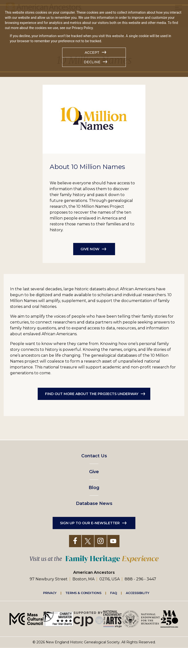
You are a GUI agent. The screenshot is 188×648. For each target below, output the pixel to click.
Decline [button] (92, 62)
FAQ (113, 593)
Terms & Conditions (83, 593)
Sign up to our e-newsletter (90, 523)
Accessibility (137, 593)
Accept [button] (92, 52)
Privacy (50, 593)
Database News (94, 503)
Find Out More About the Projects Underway (91, 394)
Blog (94, 487)
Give (94, 471)
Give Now (90, 249)
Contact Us (94, 456)
